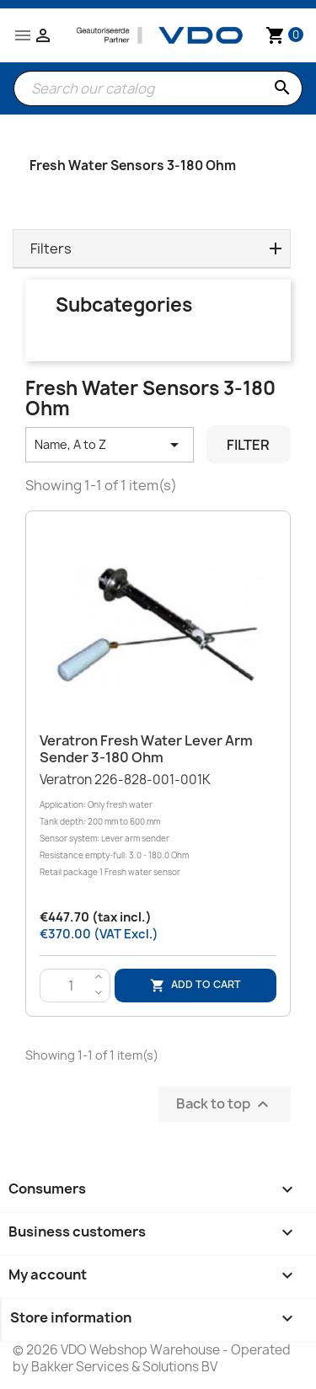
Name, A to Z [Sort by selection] (110, 445)
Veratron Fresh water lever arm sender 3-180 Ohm (146, 749)
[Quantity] (71, 986)
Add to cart (195, 985)
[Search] (158, 88)
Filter (248, 444)
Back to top (224, 1103)
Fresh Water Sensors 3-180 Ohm (132, 165)
